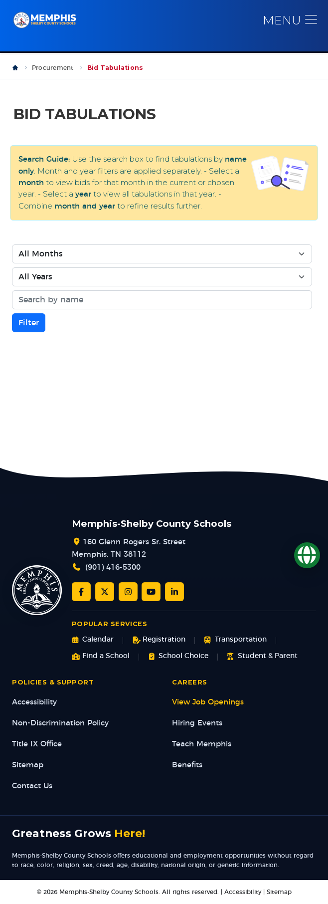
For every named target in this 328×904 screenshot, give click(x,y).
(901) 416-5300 (113, 567)
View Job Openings (208, 702)
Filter (28, 323)
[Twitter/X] (104, 591)
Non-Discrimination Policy (60, 723)
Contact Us (32, 786)
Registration (158, 640)
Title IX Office (37, 744)
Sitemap (27, 765)
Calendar (93, 640)
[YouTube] (151, 591)
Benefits (187, 765)
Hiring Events (197, 723)
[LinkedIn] (174, 591)
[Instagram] (128, 591)
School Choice (178, 656)
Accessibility (34, 702)
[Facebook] (81, 591)
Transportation (235, 640)
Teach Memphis (201, 744)
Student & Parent (262, 656)
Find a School (101, 656)
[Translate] (307, 555)
